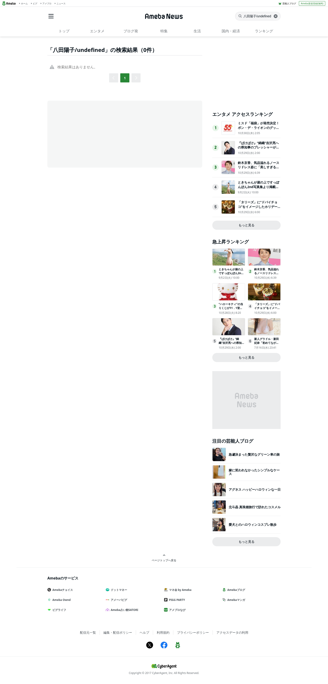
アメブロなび (176, 610)
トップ (64, 30)
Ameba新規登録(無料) (312, 3)
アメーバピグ (118, 600)
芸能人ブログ (289, 3)
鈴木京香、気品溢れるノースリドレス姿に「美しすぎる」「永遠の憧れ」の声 (258, 167)
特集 (164, 30)
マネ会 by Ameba (179, 590)
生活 (197, 30)
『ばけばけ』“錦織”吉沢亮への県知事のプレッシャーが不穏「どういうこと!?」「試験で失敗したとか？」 (258, 149)
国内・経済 (231, 30)
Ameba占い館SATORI (124, 610)
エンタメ (97, 30)
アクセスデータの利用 (232, 632)
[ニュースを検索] (258, 16)
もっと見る (246, 225)
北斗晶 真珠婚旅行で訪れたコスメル (255, 507)
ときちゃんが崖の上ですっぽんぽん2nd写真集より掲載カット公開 (258, 186)
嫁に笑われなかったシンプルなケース (254, 472)
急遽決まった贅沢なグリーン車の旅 (254, 454)
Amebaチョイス (62, 590)
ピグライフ (58, 610)
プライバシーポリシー (193, 632)
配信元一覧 (88, 632)
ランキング (264, 30)
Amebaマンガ (235, 600)
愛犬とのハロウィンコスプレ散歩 (253, 524)
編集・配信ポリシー (117, 632)
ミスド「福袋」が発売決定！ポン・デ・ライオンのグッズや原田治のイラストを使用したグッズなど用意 (258, 130)
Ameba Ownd (60, 600)
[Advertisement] (88, 133)
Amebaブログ (235, 590)
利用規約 (163, 632)
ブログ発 (130, 30)
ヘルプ (144, 632)
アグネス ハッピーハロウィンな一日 (255, 489)
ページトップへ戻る (164, 558)
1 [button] (125, 78)
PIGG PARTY (176, 600)
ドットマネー (118, 590)
